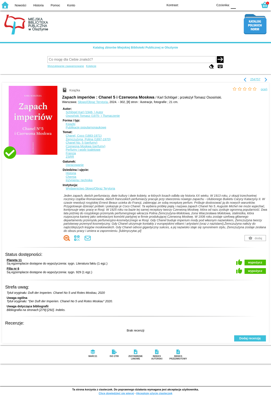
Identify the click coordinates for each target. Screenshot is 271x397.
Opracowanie (75, 165)
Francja (71, 153)
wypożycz (255, 262)
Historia (38, 5)
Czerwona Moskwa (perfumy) (85, 146)
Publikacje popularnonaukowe (86, 127)
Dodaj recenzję (250, 338)
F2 (250, 5)
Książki (70, 124)
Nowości (20, 5)
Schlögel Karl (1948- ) (84, 112)
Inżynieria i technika (79, 180)
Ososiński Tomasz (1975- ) (93, 115)
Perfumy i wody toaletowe (83, 149)
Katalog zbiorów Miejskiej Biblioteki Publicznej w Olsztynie (135, 47)
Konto (71, 5)
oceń (264, 89)
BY (209, 5)
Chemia (71, 176)
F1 (241, 5)
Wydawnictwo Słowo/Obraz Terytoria (90, 188)
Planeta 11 (14, 260)
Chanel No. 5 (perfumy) (81, 142)
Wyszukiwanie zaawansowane (65, 66)
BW (192, 5)
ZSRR (70, 156)
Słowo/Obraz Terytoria (93, 102)
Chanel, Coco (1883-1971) (84, 135)
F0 (233, 5)
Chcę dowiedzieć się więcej (116, 393)
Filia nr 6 (13, 268)
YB (200, 5)
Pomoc (55, 5)
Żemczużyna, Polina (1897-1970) (88, 139)
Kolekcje (91, 66)
